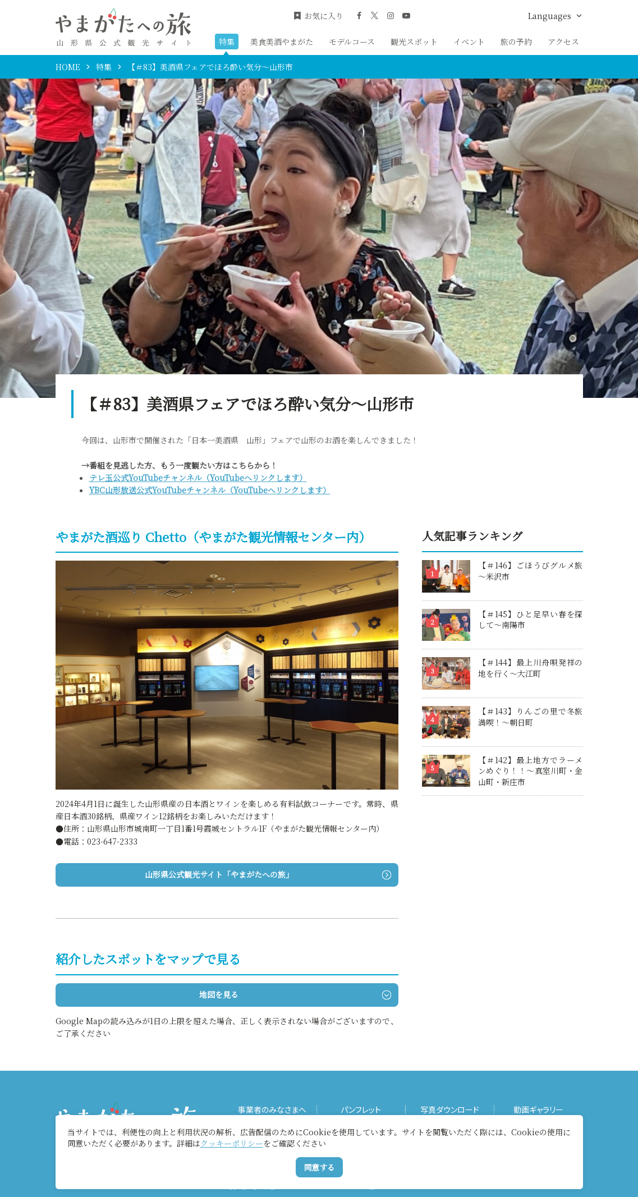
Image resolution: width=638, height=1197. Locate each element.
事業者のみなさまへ (272, 1110)
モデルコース (352, 41)
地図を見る (295, 994)
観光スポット (414, 41)
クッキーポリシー (231, 1143)
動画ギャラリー (538, 1110)
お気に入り (318, 16)
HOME (68, 67)
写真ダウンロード (449, 1110)
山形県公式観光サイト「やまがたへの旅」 (268, 874)
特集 (227, 41)
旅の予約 (516, 41)
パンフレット (361, 1110)
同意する (319, 1167)
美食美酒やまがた (281, 41)
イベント (469, 41)
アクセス (563, 41)
